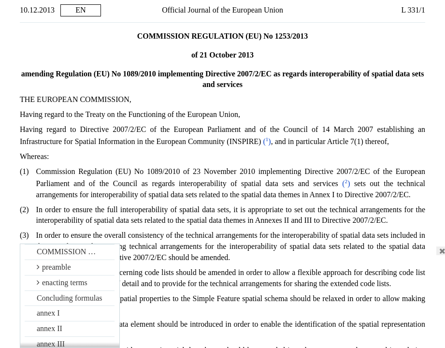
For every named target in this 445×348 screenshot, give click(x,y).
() (215, 141)
